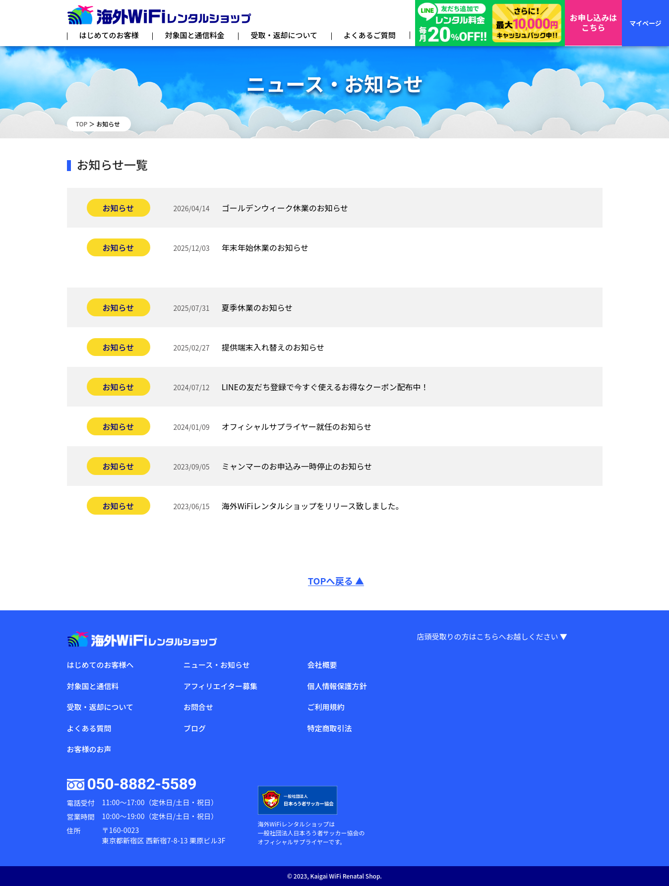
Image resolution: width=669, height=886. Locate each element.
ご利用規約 (325, 707)
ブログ (194, 728)
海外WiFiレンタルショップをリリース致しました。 (313, 506)
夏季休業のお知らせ (257, 307)
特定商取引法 (329, 728)
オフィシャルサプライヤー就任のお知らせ (297, 426)
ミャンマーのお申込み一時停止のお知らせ (297, 466)
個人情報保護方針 (336, 686)
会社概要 (322, 664)
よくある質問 (89, 728)
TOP (82, 123)
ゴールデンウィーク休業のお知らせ (285, 208)
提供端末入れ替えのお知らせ (273, 347)
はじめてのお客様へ (100, 664)
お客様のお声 (89, 749)
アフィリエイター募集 (220, 686)
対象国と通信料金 (194, 35)
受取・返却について (283, 35)
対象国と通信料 (93, 686)
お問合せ (198, 707)
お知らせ (118, 208)
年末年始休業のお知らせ (265, 247)
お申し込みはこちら (593, 23)
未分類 (114, 268)
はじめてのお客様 (109, 35)
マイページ (645, 23)
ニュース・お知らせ (216, 664)
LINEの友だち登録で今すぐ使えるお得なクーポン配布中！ (325, 387)
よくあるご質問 (370, 35)
